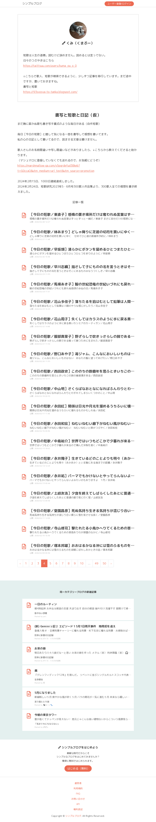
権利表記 (78, 809)
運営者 (78, 783)
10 (81, 563)
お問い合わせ (78, 798)
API (78, 804)
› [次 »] (111, 563)
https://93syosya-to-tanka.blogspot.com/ (50, 92)
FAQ (78, 793)
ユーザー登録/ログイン (119, 3)
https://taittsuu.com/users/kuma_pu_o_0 (50, 66)
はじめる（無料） (78, 768)
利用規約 (78, 788)
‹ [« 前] (20, 563)
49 (96, 563)
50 (104, 563)
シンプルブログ (32, 3)
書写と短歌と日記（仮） (78, 115)
